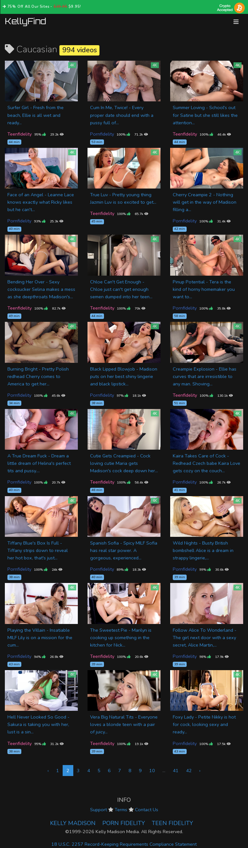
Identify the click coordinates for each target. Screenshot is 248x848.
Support (98, 809)
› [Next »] (200, 770)
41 (176, 770)
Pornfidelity (102, 134)
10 (152, 770)
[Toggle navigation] (236, 21)
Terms (121, 809)
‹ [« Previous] (48, 770)
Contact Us (146, 809)
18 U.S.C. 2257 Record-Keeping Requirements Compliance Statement (124, 844)
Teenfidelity (19, 134)
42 (189, 770)
